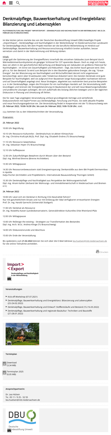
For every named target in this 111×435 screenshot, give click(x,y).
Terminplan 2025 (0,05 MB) (15, 373)
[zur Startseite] (4, 2)
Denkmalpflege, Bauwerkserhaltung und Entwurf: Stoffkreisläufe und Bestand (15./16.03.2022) (53, 307)
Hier (5, 111)
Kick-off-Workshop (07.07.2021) (22, 296)
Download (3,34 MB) (12, 364)
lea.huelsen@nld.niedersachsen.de (90, 241)
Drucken (104, 252)
